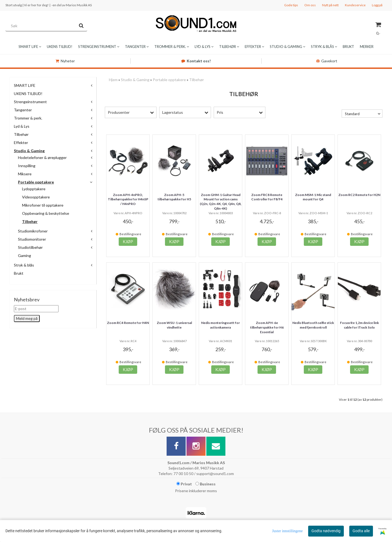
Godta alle (361, 531)
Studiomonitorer (32, 239)
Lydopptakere (33, 188)
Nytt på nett (330, 5)
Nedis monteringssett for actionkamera (220, 325)
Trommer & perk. (28, 118)
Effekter (21, 142)
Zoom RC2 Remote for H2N (359, 195)
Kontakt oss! (196, 61)
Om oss (310, 5)
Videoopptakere (36, 197)
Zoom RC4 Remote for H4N (128, 323)
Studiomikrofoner (33, 231)
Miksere (25, 174)
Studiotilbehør (30, 247)
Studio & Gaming (29, 150)
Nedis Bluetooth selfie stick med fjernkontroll (313, 325)
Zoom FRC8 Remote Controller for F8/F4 (267, 197)
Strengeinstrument (30, 101)
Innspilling (26, 165)
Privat (184, 484)
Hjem (113, 79)
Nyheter (65, 61)
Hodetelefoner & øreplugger (42, 157)
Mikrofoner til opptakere (42, 205)
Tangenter (23, 110)
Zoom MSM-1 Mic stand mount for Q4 (313, 197)
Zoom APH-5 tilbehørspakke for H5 (174, 197)
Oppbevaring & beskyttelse (45, 213)
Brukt (18, 273)
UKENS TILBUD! (28, 93)
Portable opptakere (36, 182)
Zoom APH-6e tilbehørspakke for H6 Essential (267, 327)
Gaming (24, 255)
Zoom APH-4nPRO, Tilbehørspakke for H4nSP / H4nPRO (128, 199)
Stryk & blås (24, 265)
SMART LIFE (24, 85)
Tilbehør (21, 134)
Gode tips (291, 5)
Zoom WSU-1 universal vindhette (174, 325)
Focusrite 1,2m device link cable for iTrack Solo (359, 325)
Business (205, 484)
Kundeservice (355, 5)
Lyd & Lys (21, 126)
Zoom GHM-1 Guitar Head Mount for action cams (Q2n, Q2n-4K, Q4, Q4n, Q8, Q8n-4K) (220, 201)
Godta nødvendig (326, 531)
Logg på (377, 5)
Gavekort (326, 61)
